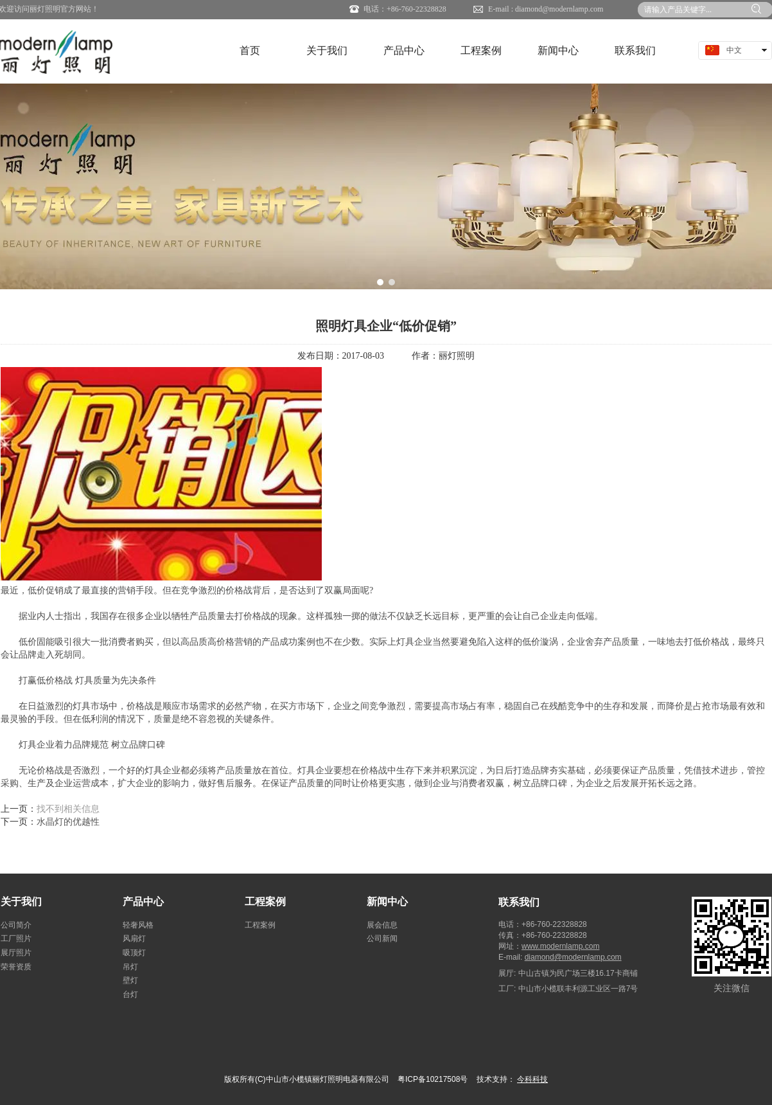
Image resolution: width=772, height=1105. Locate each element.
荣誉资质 (16, 966)
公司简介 (16, 925)
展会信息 (382, 925)
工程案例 (265, 901)
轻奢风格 (138, 925)
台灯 (130, 994)
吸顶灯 (134, 952)
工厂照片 (16, 938)
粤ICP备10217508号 (433, 1079)
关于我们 (21, 901)
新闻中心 (387, 901)
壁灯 (130, 980)
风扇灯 (134, 938)
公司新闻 (382, 938)
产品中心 (143, 901)
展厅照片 (16, 952)
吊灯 (130, 966)
